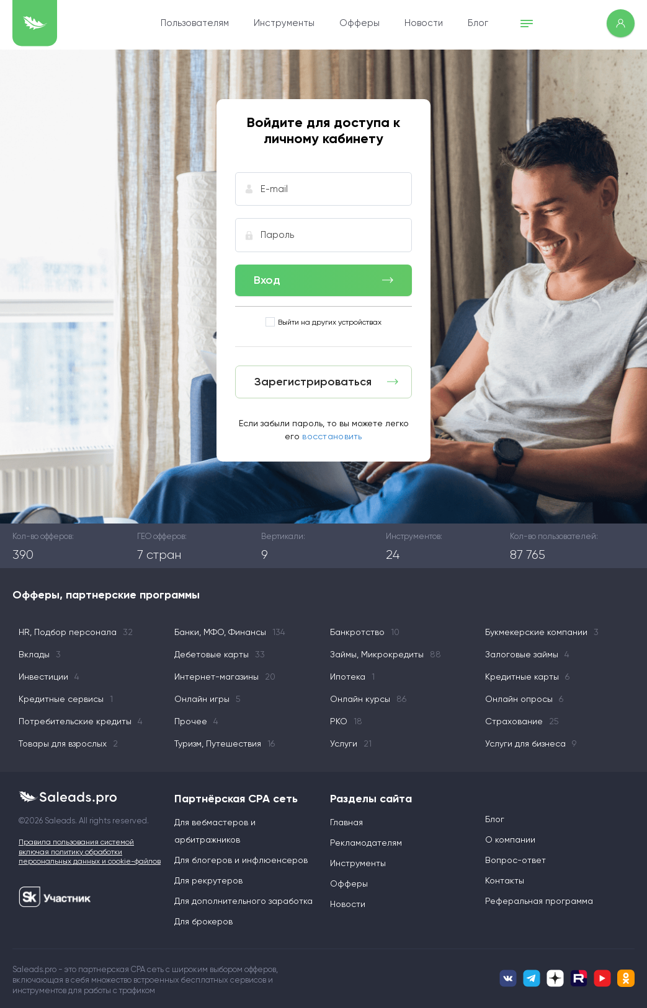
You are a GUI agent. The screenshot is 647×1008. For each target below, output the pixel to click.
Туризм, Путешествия (224, 743)
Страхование (522, 721)
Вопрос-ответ (515, 860)
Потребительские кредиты (81, 721)
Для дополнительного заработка (243, 901)
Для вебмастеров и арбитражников (215, 830)
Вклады (40, 654)
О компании (510, 839)
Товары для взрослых (68, 743)
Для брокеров (203, 921)
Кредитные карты (527, 676)
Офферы (359, 22)
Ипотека (352, 676)
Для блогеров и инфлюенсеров (241, 860)
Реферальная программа (539, 901)
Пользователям (195, 22)
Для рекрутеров (208, 880)
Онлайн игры (207, 699)
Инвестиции (49, 676)
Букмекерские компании (542, 632)
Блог (478, 22)
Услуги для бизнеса (530, 743)
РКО (346, 721)
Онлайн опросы (524, 699)
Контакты (504, 880)
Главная (346, 822)
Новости (423, 22)
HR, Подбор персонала (76, 632)
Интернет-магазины (224, 676)
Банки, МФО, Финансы (229, 632)
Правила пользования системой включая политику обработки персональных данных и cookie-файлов (90, 852)
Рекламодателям (366, 843)
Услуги (351, 743)
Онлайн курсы (368, 699)
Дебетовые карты (219, 654)
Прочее (196, 721)
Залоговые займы (527, 654)
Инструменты (284, 22)
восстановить (332, 436)
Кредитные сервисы (66, 699)
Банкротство (364, 632)
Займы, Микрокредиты (385, 654)
